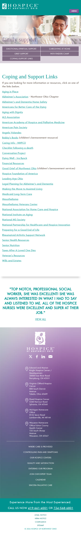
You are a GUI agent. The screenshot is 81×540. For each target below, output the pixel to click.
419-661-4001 (38, 508)
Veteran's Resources (13, 256)
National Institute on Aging (17, 215)
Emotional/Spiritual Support (21, 49)
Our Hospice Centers (40, 458)
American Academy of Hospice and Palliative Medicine (33, 122)
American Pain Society (14, 128)
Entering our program (41, 469)
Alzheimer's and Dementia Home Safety (24, 102)
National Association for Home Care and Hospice (30, 209)
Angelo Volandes (11, 133)
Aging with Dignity (12, 112)
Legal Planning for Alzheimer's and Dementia (27, 184)
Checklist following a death (17, 148)
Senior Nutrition (11, 245)
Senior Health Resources (15, 240)
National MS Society (13, 220)
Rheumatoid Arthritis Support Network (23, 235)
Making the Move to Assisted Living (22, 189)
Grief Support (21, 54)
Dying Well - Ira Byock (14, 158)
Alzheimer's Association (15, 97)
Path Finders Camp (59, 54)
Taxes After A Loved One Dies (19, 250)
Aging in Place (10, 92)
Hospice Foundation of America (20, 174)
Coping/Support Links (21, 59)
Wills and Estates (11, 261)
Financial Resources (13, 163)
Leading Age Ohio (12, 179)
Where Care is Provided (40, 447)
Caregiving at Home (59, 49)
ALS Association (11, 117)
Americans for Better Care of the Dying (24, 107)
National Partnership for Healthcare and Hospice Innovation (36, 225)
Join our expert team (40, 474)
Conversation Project (14, 153)
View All (40, 319)
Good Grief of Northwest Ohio (19, 168)
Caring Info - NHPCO (14, 143)
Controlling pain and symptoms (40, 452)
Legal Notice (40, 515)
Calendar (40, 480)
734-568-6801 (63, 508)
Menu (74, 11)
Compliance (40, 522)
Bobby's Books (10, 138)
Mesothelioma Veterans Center (19, 204)
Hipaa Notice (40, 519)
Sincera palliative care (40, 485)
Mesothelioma (10, 199)
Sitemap (40, 525)
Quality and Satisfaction (40, 463)
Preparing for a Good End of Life (20, 230)
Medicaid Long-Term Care (17, 194)
